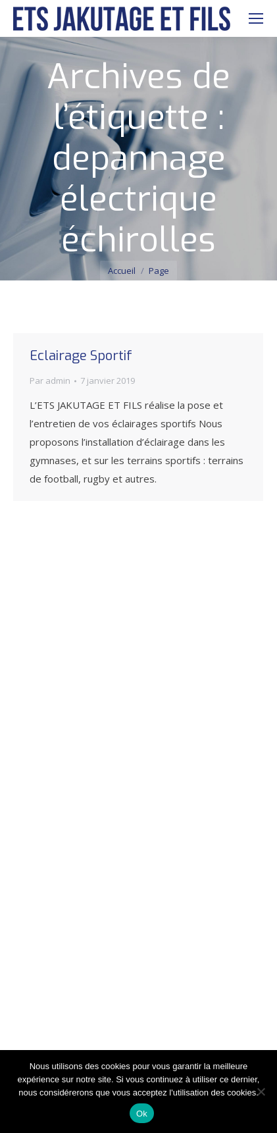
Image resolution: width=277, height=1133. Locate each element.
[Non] (260, 1091)
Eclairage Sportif (81, 356)
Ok (141, 1114)
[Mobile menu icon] (256, 18)
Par (50, 380)
